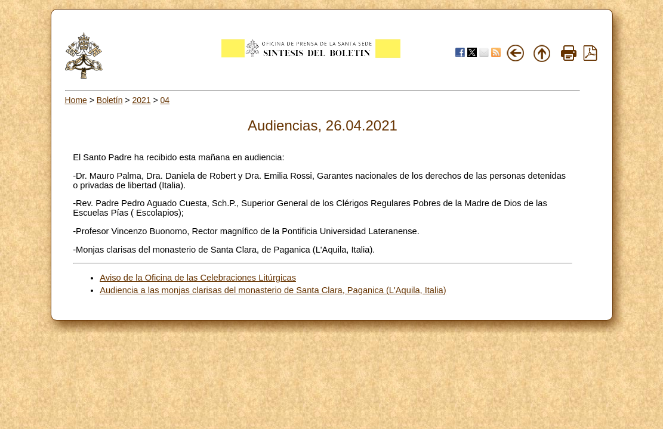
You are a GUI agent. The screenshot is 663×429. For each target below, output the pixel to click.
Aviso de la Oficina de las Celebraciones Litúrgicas (198, 277)
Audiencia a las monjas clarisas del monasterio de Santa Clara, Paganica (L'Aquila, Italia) (273, 290)
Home (76, 100)
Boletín (110, 100)
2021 (141, 100)
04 (165, 100)
